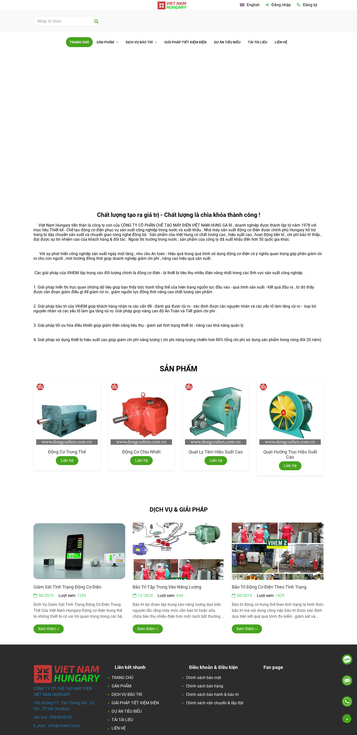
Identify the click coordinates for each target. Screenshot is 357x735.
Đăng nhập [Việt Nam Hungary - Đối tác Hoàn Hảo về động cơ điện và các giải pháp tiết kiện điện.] (278, 4)
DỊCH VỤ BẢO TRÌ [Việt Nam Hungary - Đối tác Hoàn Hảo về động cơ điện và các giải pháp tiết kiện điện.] (139, 42)
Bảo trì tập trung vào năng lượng (167, 586)
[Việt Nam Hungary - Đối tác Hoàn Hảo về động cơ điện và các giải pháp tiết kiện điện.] (250, 5)
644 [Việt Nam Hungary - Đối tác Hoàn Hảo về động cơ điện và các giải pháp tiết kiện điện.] (179, 595)
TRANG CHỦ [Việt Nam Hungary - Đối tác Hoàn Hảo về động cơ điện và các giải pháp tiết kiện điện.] (79, 42)
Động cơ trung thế (67, 451)
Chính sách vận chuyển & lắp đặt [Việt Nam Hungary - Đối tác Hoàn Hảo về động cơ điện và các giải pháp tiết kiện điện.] (214, 703)
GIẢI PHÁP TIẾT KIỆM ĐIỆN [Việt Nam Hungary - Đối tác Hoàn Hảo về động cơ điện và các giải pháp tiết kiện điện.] (185, 42)
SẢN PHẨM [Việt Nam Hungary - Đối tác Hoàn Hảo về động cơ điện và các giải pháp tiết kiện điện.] (105, 42)
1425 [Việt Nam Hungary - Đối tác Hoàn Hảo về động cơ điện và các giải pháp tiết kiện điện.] (279, 595)
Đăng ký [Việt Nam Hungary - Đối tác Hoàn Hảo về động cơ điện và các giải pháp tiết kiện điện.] (307, 4)
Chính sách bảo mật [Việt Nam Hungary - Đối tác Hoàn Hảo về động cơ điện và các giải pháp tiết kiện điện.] (203, 677)
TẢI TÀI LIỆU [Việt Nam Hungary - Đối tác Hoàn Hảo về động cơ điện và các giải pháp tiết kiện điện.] (257, 42)
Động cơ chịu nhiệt (141, 451)
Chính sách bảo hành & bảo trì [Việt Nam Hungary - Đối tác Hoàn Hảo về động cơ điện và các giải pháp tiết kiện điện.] (212, 694)
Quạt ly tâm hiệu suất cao (216, 451)
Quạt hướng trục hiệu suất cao (290, 454)
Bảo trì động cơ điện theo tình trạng (269, 586)
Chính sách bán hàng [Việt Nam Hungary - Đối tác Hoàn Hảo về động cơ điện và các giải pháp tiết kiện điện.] (204, 686)
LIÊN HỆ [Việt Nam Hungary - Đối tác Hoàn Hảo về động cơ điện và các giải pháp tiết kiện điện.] (281, 42)
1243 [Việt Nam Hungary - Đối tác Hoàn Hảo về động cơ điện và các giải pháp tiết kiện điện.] (81, 595)
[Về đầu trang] (347, 719)
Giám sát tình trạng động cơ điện (67, 586)
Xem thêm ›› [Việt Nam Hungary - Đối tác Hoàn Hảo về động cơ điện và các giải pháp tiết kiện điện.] (48, 628)
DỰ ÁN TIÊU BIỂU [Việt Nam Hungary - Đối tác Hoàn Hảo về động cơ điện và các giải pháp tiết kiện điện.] (227, 42)
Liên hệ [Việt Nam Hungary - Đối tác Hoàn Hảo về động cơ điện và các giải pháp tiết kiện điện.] (67, 460)
